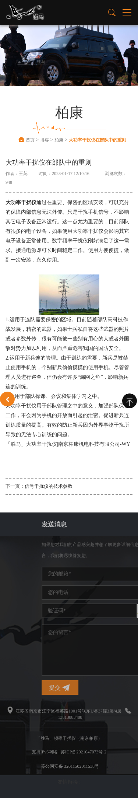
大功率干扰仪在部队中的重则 (97, 140)
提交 (92, 687)
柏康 (58, 140)
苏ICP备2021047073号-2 (84, 752)
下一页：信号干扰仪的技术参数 (39, 486)
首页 (30, 140)
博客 (44, 140)
